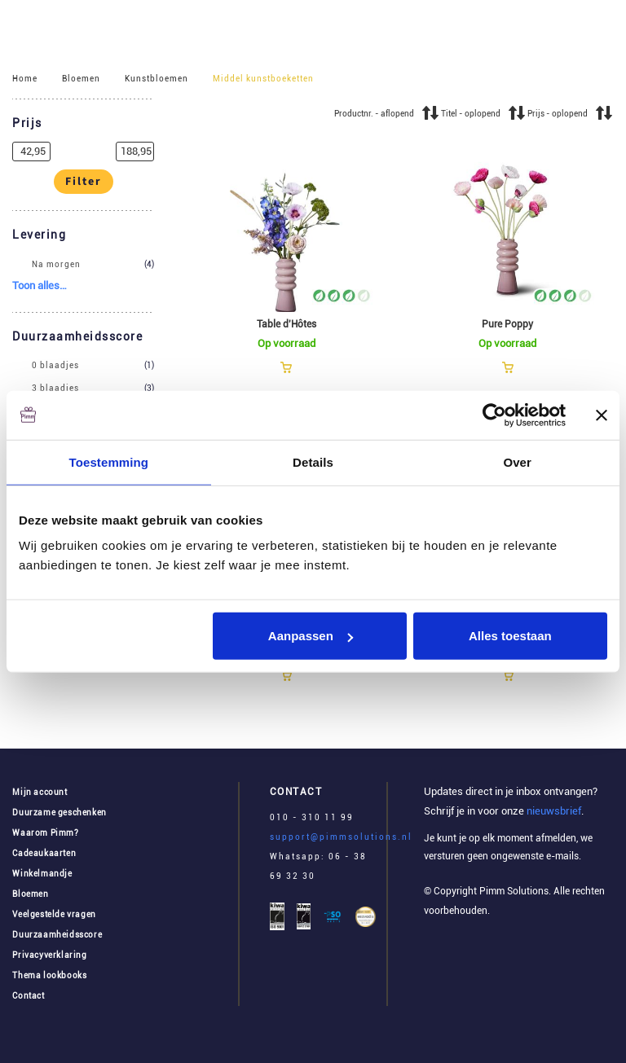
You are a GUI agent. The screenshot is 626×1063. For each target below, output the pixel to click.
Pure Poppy (507, 324)
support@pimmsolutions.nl (341, 836)
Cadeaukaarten (44, 853)
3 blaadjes (55, 388)
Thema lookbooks (49, 975)
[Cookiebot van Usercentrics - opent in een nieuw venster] (494, 414)
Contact (28, 995)
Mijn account (39, 792)
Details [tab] (313, 461)
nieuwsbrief (552, 811)
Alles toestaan (510, 636)
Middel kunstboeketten (263, 78)
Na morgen (56, 264)
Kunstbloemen (156, 78)
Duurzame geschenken (59, 812)
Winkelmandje (42, 873)
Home (24, 78)
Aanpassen (310, 636)
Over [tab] (517, 461)
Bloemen (81, 78)
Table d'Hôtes (286, 324)
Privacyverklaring (49, 955)
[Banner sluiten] (601, 414)
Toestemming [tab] (109, 461)
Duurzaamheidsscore (57, 934)
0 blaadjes (55, 365)
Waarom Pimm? (45, 832)
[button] (83, 124)
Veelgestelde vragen (53, 914)
